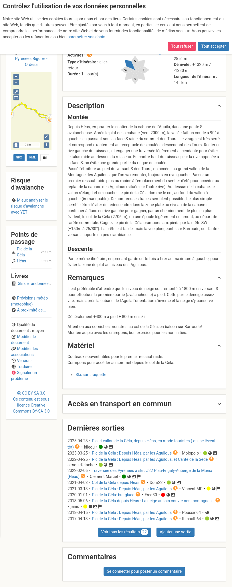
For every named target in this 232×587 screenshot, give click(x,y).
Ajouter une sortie (175, 532)
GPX (19, 157)
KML (32, 157)
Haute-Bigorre (31, 217)
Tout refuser (182, 46)
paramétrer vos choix (86, 37)
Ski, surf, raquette (91, 374)
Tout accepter (213, 46)
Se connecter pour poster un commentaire (144, 571)
